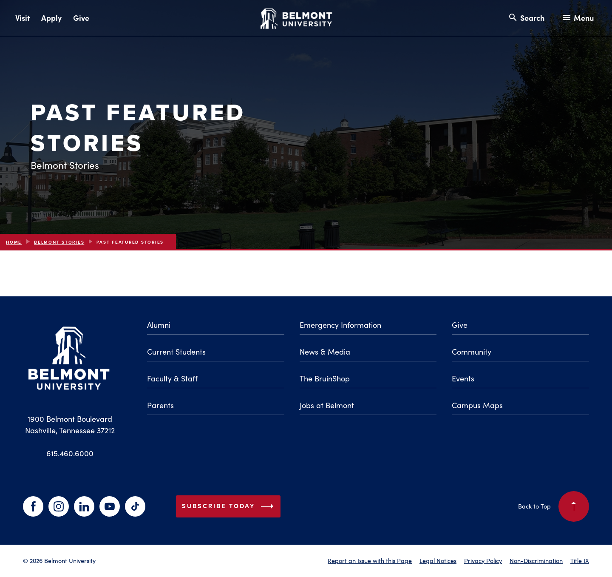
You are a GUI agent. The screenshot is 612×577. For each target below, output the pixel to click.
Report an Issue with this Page (370, 560)
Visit (22, 17)
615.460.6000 (70, 453)
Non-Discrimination (536, 560)
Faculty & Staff (172, 378)
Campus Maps (477, 405)
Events (463, 378)
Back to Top (553, 506)
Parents (160, 405)
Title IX (579, 560)
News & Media (325, 352)
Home (14, 242)
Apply (51, 17)
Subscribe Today (229, 506)
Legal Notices (437, 560)
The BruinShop (325, 378)
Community (471, 352)
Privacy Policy (483, 560)
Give (81, 17)
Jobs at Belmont (327, 405)
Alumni (158, 325)
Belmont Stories (59, 242)
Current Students (176, 352)
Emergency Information (340, 325)
